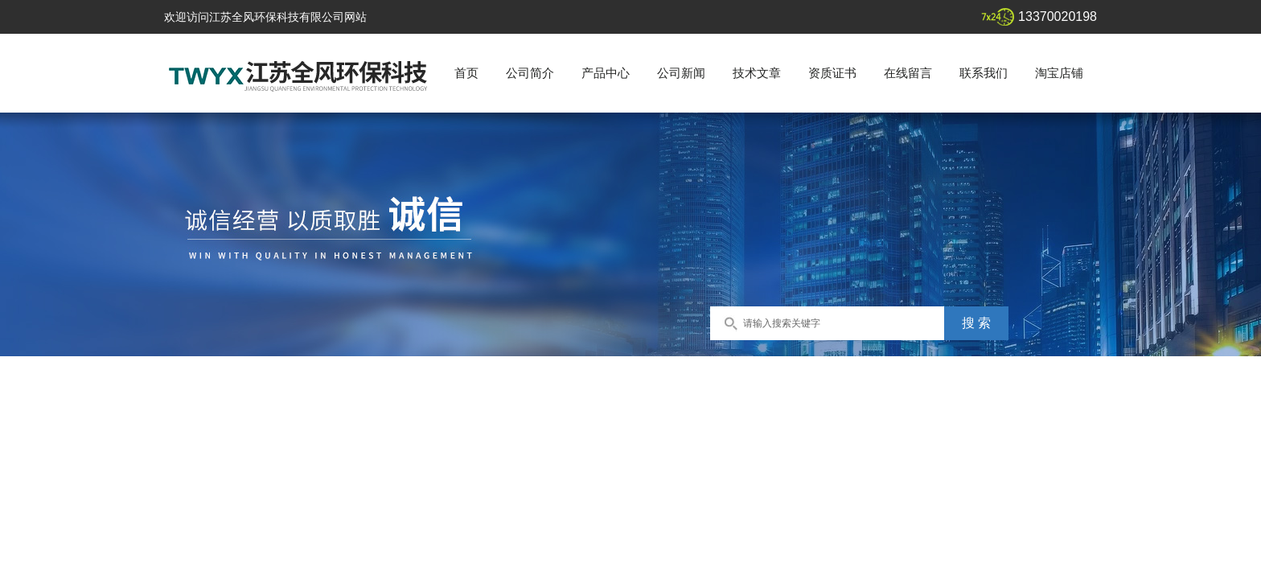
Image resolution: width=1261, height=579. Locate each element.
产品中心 (605, 73)
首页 (466, 73)
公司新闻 (681, 73)
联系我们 (983, 73)
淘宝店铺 (1059, 73)
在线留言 (908, 73)
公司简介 (530, 73)
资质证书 (832, 73)
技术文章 (757, 73)
